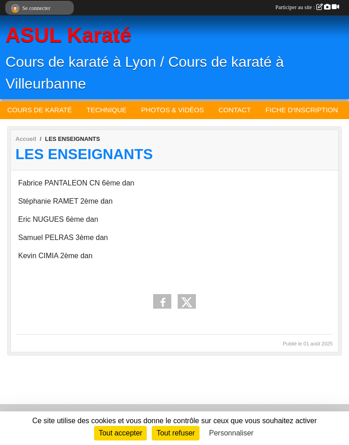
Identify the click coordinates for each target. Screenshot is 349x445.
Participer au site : (307, 7)
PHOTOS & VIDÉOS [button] (172, 110)
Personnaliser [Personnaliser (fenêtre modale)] (231, 433)
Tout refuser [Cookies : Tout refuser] (175, 433)
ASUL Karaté (68, 35)
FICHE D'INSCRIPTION (301, 110)
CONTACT (235, 110)
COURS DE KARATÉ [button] (39, 110)
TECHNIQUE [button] (106, 110)
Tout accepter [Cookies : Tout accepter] (120, 433)
